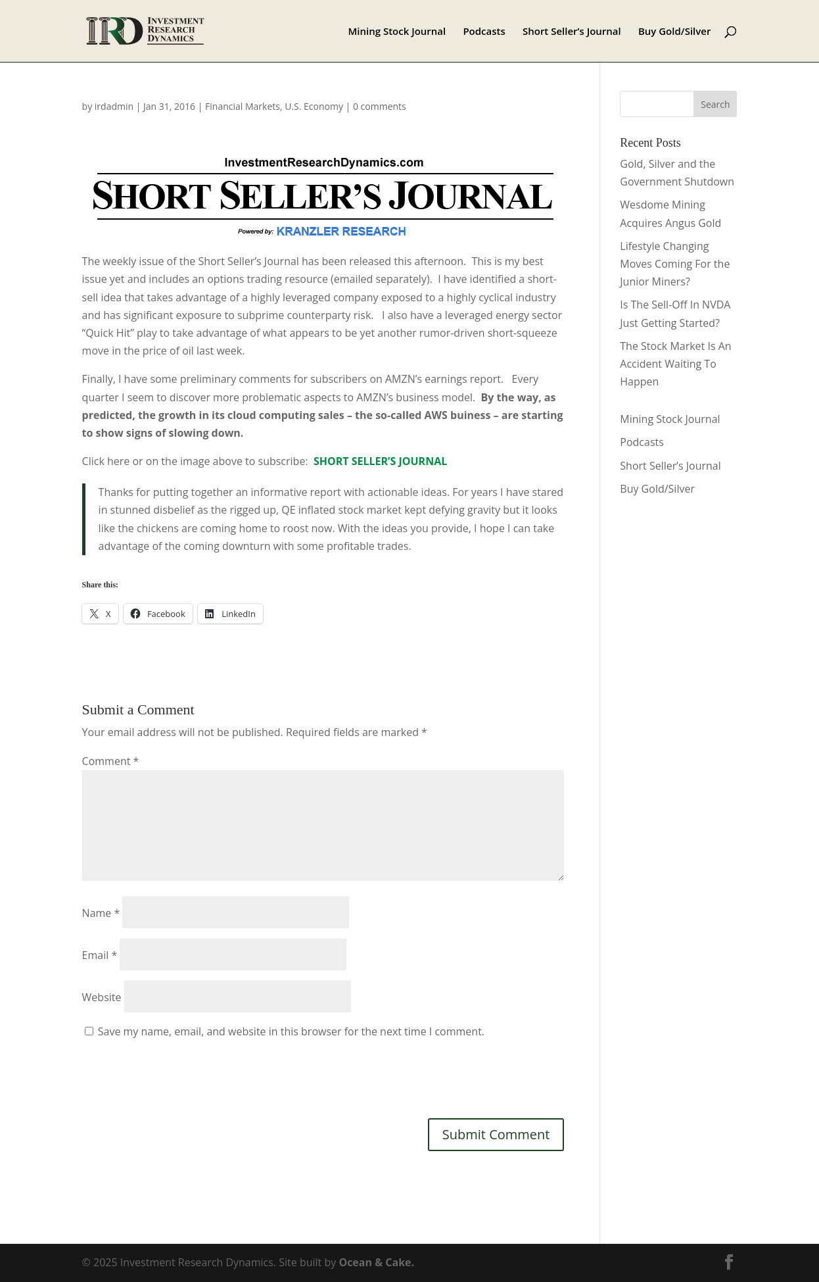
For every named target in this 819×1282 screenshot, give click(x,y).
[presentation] (182, 1076)
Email (100, 955)
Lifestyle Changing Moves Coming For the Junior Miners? (675, 264)
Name (101, 913)
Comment (110, 761)
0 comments (379, 106)
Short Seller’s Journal (572, 31)
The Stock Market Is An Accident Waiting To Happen (675, 364)
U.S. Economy (314, 106)
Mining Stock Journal (397, 31)
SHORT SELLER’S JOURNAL (380, 461)
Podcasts (484, 31)
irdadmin (114, 106)
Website (102, 997)
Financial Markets (242, 106)
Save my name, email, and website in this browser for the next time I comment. (291, 1031)
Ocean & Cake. (376, 1262)
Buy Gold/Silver (674, 31)
